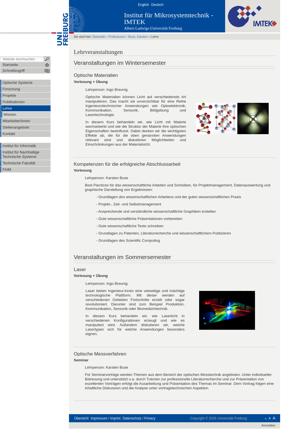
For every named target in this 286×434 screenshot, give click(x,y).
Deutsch (157, 5)
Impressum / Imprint (106, 418)
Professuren (117, 36)
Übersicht (81, 418)
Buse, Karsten (137, 36)
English (143, 5)
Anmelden (268, 425)
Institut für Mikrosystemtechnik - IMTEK (168, 18)
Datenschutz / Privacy (139, 418)
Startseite (99, 36)
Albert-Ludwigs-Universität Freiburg (153, 28)
